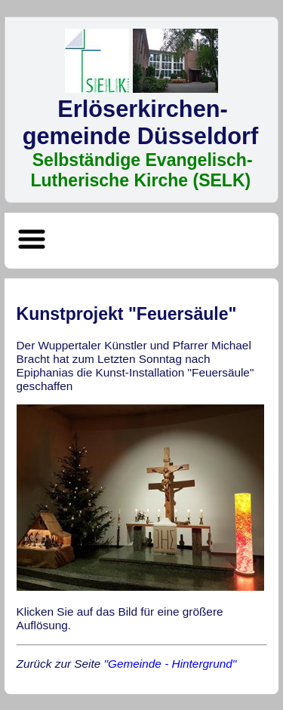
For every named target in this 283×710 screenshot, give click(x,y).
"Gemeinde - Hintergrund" (170, 663)
